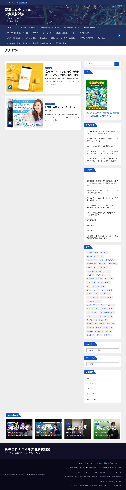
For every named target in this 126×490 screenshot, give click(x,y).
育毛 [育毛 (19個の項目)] (108, 331)
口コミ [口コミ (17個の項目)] (110, 323)
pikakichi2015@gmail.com (68, 78)
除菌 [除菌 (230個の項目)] (107, 335)
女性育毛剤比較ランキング (50, 28)
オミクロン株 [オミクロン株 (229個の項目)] (104, 282)
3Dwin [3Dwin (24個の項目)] (102, 264)
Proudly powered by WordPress (15, 474)
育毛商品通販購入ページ (92, 28)
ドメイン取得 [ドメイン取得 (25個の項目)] (92, 297)
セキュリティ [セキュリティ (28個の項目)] (92, 293)
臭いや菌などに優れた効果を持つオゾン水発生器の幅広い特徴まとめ (29, 43)
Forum (36, 33)
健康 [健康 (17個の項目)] (102, 323)
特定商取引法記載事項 (86, 38)
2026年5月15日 (44, 432)
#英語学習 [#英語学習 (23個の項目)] (91, 264)
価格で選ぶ (43, 38)
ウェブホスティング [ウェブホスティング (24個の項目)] (94, 279)
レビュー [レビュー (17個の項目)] (103, 320)
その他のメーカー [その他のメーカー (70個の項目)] (94, 271)
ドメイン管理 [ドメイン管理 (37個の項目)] (106, 297)
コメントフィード (92, 394)
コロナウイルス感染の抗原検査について (100, 146)
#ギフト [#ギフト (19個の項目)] (104, 252)
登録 (88, 378)
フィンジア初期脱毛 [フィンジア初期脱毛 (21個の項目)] (106, 312)
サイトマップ (84, 33)
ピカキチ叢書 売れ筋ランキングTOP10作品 (21, 38)
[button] (115, 35)
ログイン (89, 383)
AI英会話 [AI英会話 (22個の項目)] (112, 264)
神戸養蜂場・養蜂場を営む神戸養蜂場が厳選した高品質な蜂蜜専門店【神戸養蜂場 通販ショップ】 (102, 183)
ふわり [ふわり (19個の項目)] (107, 271)
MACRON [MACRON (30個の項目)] (102, 267)
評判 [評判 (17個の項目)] (99, 335)
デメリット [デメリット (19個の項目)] (105, 293)
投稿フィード (91, 389)
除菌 (10, 423)
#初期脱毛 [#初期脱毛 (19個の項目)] (109, 260)
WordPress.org (92, 399)
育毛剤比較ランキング (71, 28)
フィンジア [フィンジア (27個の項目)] (92, 312)
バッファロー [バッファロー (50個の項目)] (92, 308)
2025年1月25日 (51, 114)
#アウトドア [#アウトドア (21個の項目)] (92, 252)
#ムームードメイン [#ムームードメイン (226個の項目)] (95, 260)
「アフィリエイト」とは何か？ (26, 28)
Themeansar (41, 474)
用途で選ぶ (101, 38)
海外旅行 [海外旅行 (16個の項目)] (99, 331)
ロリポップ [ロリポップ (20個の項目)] (92, 323)
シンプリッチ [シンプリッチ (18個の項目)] (92, 290)
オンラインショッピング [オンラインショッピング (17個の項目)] (96, 286)
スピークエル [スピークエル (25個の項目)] (106, 290)
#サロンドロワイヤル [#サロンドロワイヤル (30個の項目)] (95, 256)
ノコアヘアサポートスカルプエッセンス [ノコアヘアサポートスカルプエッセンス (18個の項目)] (101, 305)
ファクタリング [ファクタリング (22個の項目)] (107, 308)
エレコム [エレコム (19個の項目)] (91, 282)
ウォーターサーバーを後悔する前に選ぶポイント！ (59, 33)
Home (9, 28)
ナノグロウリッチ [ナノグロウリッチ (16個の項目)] (94, 301)
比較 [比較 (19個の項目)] (90, 331)
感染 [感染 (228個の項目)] (90, 327)
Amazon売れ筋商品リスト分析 (17, 33)
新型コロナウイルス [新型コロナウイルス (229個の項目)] (104, 327)
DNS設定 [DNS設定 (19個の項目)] (91, 267)
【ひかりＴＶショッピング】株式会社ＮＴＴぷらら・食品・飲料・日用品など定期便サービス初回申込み (61, 74)
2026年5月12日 (73, 432)
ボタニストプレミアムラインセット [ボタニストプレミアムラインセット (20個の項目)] (99, 316)
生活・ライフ (48, 68)
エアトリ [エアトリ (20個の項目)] (109, 279)
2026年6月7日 (14, 432)
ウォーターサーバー (49, 103)
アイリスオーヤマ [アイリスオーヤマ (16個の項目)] (103, 275)
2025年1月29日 (51, 78)
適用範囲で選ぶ (61, 43)
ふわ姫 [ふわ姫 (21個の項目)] (90, 275)
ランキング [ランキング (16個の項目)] (92, 320)
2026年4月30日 (102, 432)
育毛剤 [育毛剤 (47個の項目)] (90, 335)
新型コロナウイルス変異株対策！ (29, 449)
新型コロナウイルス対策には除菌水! (63, 38)
